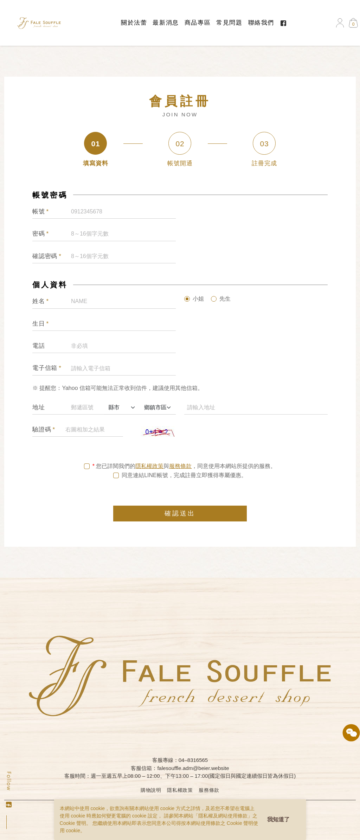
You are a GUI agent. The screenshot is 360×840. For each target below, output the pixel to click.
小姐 (198, 300)
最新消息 (166, 22)
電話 (38, 347)
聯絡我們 (261, 22)
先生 (225, 300)
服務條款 (180, 467)
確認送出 (180, 514)
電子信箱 (47, 369)
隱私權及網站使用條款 (223, 816)
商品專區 (198, 22)
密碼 (40, 234)
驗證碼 (43, 430)
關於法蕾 (134, 22)
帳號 (40, 212)
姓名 (40, 302)
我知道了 (278, 819)
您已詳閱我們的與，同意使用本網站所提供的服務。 (186, 467)
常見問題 (229, 22)
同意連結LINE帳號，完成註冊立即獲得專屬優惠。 (184, 476)
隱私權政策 (149, 467)
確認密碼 (47, 257)
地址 (38, 408)
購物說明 (151, 790)
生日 (40, 324)
